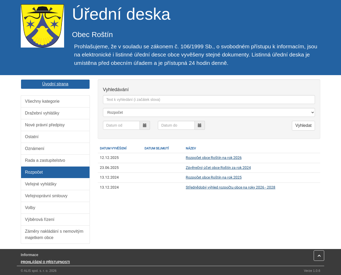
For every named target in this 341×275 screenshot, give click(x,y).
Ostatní (32, 136)
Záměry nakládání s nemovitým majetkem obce (54, 234)
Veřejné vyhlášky (40, 184)
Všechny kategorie (42, 101)
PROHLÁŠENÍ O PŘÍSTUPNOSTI (45, 262)
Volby (30, 207)
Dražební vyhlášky (42, 113)
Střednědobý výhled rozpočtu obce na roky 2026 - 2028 (230, 187)
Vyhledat (303, 125)
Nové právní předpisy (45, 125)
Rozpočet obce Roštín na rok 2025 (213, 177)
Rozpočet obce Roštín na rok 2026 (213, 157)
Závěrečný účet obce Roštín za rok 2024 (218, 167)
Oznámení (34, 148)
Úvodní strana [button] (55, 84)
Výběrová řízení (39, 219)
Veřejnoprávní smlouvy (46, 196)
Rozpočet (34, 172)
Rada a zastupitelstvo (45, 160)
